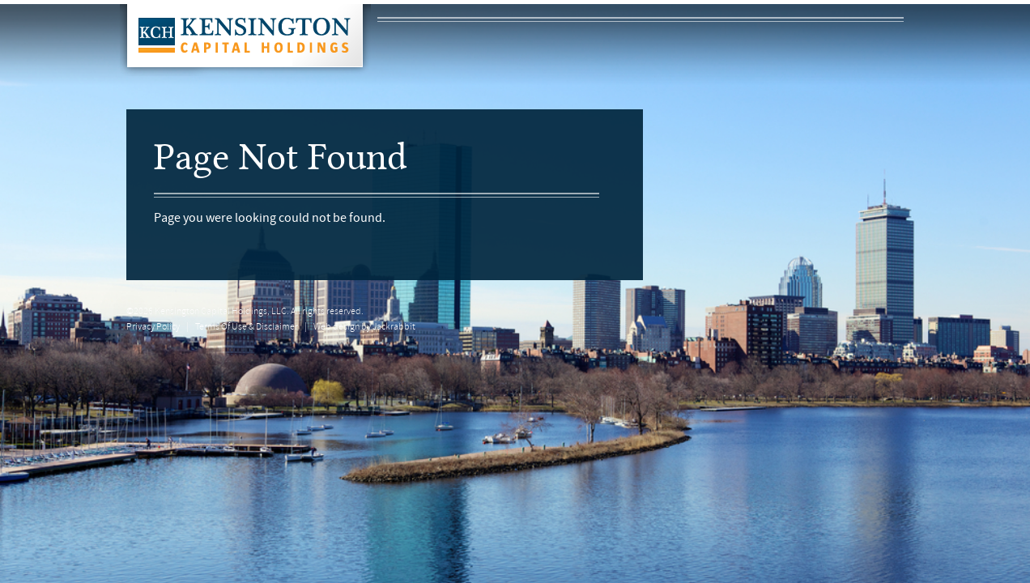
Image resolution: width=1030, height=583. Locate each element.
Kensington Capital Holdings (245, 40)
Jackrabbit (393, 327)
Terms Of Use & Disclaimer (246, 327)
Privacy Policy (153, 327)
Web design (336, 327)
